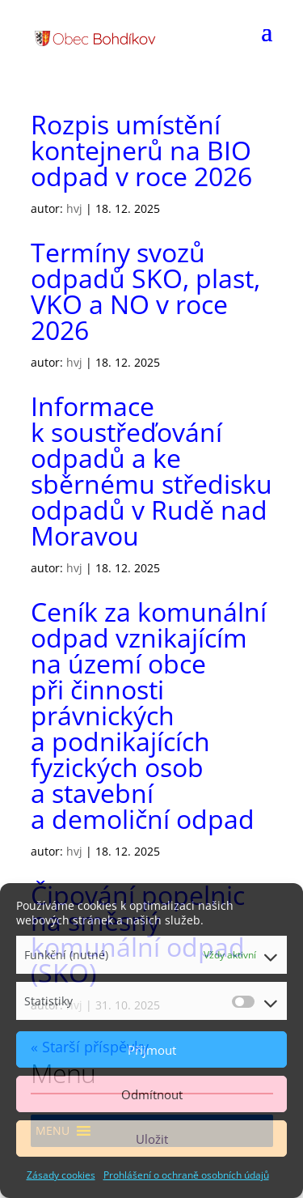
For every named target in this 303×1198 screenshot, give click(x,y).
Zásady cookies (61, 1175)
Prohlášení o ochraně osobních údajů (186, 1175)
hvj (74, 208)
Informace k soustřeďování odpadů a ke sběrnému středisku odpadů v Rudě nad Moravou (151, 471)
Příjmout (152, 1050)
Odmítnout (152, 1094)
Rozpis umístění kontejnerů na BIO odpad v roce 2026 (141, 150)
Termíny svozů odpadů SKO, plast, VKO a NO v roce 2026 (145, 291)
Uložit (152, 1139)
